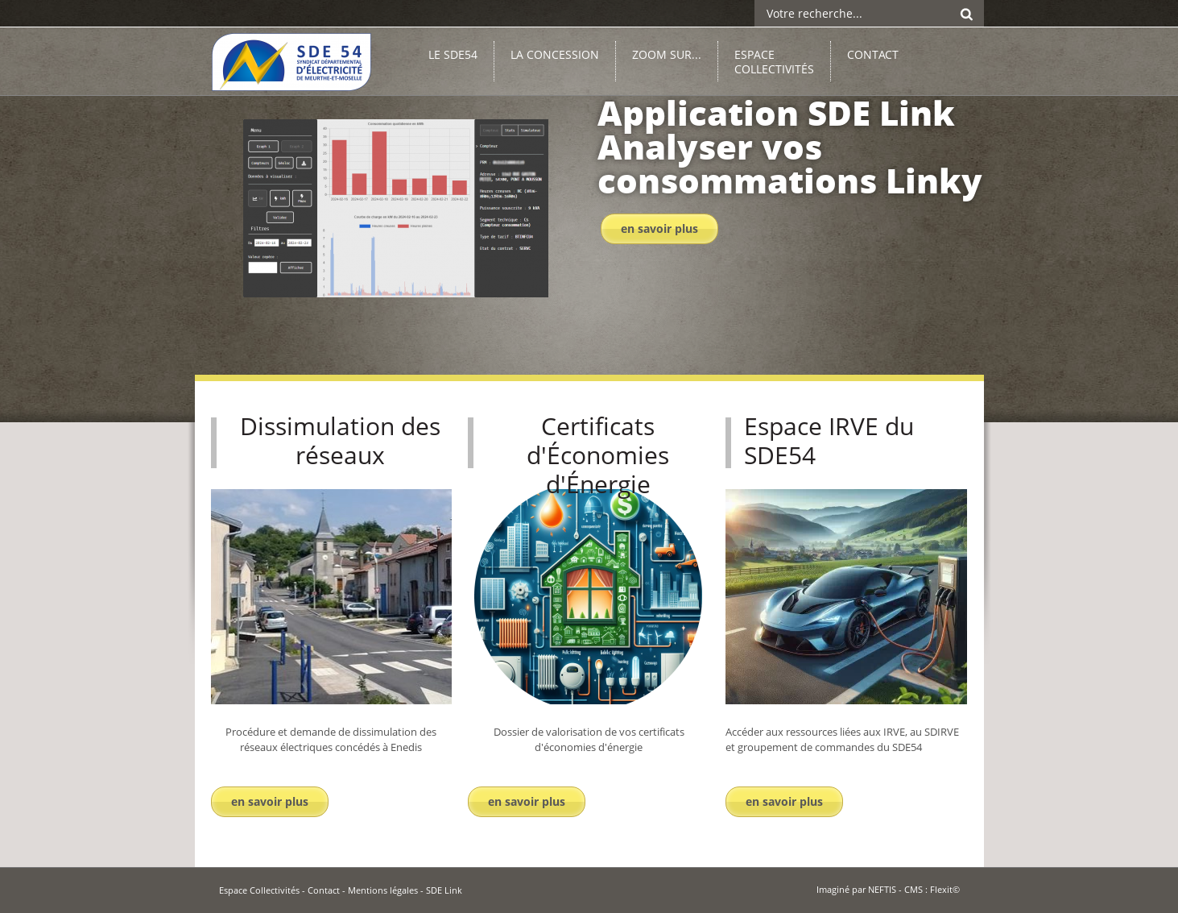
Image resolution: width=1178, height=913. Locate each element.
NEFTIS (882, 889)
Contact (324, 890)
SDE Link (444, 890)
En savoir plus (659, 228)
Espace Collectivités (259, 890)
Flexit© (945, 889)
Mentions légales (383, 890)
